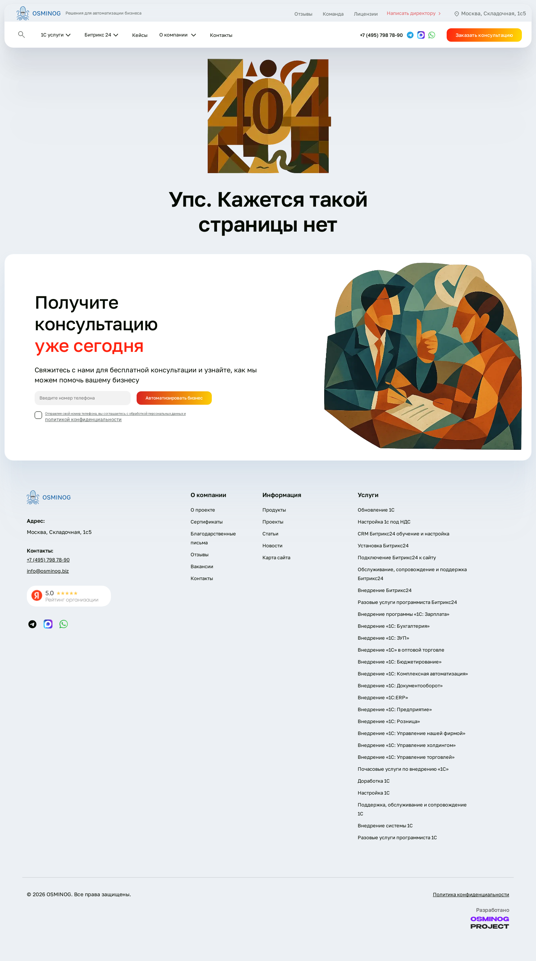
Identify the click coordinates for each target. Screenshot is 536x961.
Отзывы (303, 14)
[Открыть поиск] (21, 34)
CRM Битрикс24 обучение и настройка (403, 534)
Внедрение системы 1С (385, 825)
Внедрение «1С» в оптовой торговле (401, 650)
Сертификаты (207, 522)
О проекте (203, 510)
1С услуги (52, 35)
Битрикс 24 (97, 35)
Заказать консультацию (484, 35)
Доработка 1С (374, 781)
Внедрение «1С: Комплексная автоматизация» (413, 674)
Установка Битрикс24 (383, 545)
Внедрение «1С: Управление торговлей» (406, 757)
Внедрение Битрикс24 (385, 590)
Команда (333, 14)
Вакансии (202, 566)
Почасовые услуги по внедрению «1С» (403, 769)
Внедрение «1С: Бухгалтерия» (394, 626)
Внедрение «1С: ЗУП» (383, 638)
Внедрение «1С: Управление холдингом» (407, 745)
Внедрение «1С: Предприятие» (395, 709)
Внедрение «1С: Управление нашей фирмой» (411, 733)
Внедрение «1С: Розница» (389, 721)
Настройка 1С (374, 793)
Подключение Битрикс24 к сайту (397, 557)
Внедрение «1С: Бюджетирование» (399, 662)
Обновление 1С (376, 510)
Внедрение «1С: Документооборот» (400, 685)
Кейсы (139, 35)
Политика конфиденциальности (471, 894)
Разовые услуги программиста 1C (397, 837)
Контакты (221, 35)
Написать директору (415, 13)
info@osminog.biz (48, 571)
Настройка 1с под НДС (384, 522)
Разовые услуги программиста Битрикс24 (407, 602)
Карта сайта (276, 557)
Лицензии (366, 14)
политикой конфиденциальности (83, 419)
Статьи (270, 534)
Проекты (272, 522)
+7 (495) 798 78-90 (381, 35)
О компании (173, 35)
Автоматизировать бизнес (174, 398)
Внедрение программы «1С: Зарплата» (403, 614)
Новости (272, 545)
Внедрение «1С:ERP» (383, 697)
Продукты (274, 510)
